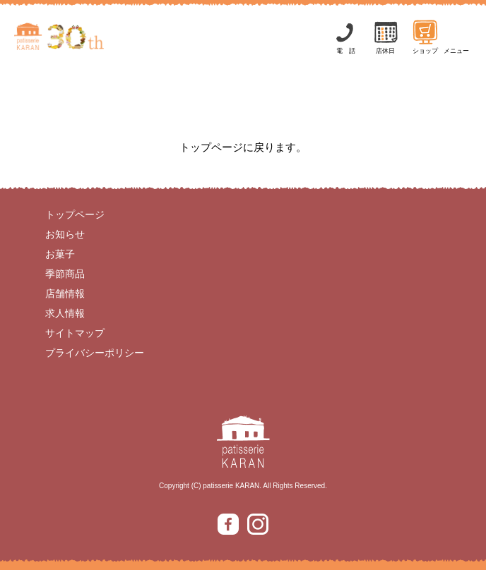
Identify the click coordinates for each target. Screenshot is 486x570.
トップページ (75, 214)
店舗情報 (65, 293)
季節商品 (65, 273)
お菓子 (60, 254)
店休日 (386, 36)
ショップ (425, 36)
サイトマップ (75, 333)
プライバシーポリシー (94, 352)
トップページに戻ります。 (243, 147)
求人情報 (65, 313)
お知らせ (65, 234)
